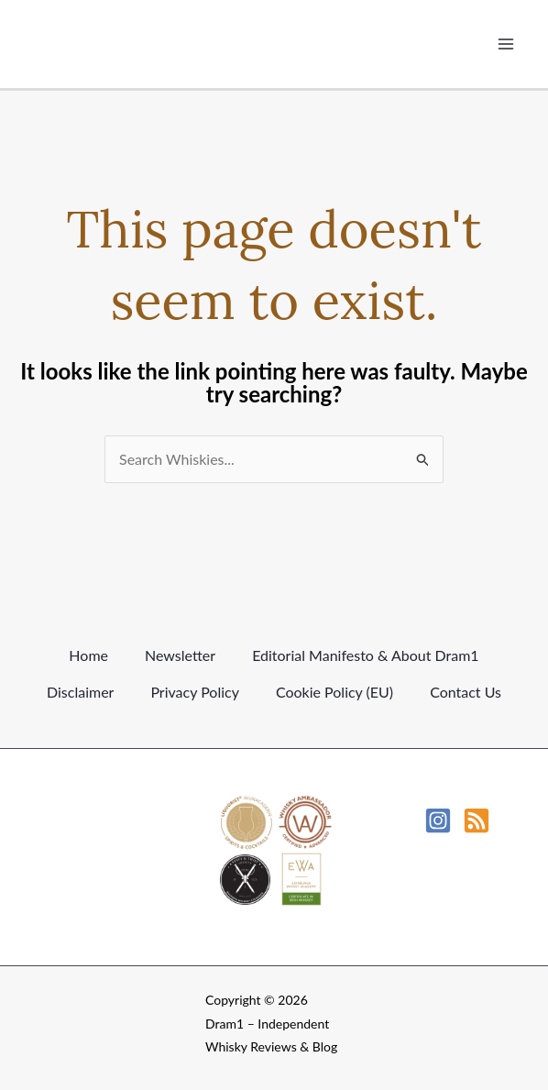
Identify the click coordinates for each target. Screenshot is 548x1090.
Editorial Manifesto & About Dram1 (365, 655)
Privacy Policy (194, 691)
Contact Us (465, 691)
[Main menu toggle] (506, 44)
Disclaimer (80, 691)
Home (88, 655)
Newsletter (180, 655)
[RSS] (476, 820)
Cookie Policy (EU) (334, 691)
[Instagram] (438, 820)
